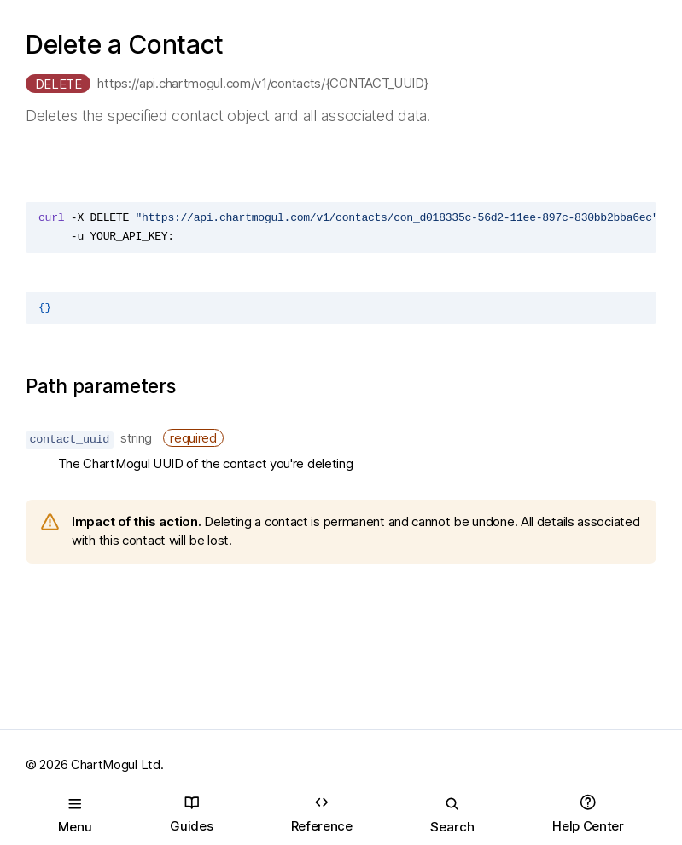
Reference (322, 814)
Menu (75, 815)
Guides (191, 814)
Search (452, 815)
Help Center (588, 814)
